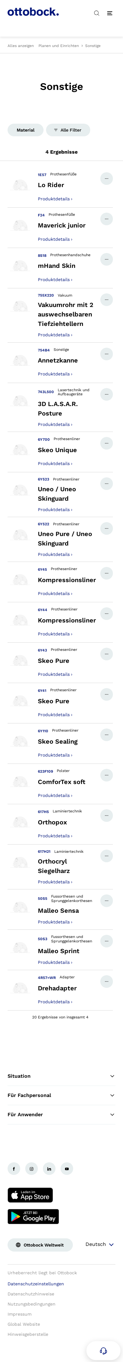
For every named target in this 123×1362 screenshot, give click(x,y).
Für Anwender (61, 1114)
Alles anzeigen (21, 46)
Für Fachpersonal (61, 1095)
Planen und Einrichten (58, 46)
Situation (61, 1076)
